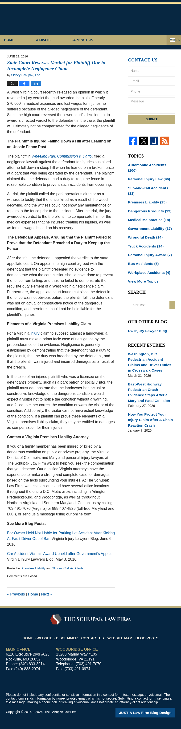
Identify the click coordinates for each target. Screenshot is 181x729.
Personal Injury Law (147, 173)
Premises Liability (33, 568)
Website (69, 40)
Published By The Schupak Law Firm (142, 19)
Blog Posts (147, 635)
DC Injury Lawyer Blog (145, 312)
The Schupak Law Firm (61, 712)
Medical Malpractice (147, 206)
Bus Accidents (142, 247)
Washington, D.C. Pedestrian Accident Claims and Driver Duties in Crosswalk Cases (150, 340)
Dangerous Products (147, 197)
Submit (151, 119)
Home (22, 40)
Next (46, 594)
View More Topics (142, 263)
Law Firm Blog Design (152, 712)
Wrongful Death (143, 222)
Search (172, 287)
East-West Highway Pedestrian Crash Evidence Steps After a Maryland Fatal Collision (150, 365)
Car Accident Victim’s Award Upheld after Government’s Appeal (59, 554)
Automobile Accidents (149, 164)
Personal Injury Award (148, 239)
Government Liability (148, 214)
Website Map (121, 635)
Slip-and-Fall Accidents (67, 568)
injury (34, 333)
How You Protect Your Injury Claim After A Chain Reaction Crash (150, 391)
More (170, 40)
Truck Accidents (144, 230)
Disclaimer (70, 635)
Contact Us (121, 40)
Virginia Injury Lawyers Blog (46, 21)
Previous (16, 594)
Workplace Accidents (147, 255)
